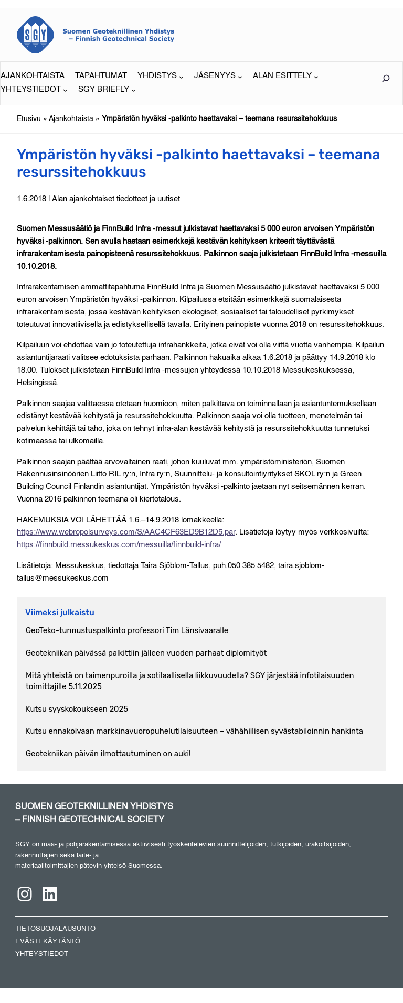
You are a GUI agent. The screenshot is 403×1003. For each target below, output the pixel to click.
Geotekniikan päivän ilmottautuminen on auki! (108, 753)
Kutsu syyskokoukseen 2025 (77, 709)
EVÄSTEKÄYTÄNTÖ (47, 941)
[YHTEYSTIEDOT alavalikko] (34, 90)
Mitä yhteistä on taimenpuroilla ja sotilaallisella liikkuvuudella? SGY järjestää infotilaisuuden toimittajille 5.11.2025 (190, 681)
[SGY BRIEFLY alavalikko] (107, 90)
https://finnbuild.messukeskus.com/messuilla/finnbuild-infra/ (119, 545)
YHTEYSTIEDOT (41, 954)
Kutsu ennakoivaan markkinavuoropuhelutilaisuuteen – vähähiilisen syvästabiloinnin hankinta (194, 731)
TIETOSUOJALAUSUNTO (55, 928)
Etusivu (29, 119)
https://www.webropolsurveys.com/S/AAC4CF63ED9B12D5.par (126, 532)
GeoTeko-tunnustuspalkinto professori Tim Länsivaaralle (127, 630)
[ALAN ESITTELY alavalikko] (286, 76)
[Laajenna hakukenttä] (385, 78)
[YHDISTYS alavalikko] (160, 76)
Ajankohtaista (71, 119)
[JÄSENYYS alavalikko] (218, 76)
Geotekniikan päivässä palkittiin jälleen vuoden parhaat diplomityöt (146, 653)
